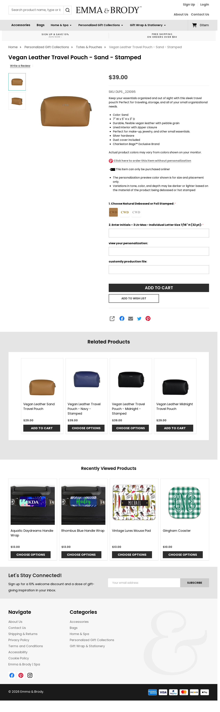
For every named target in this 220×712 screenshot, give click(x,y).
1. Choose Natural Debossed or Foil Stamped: (143, 204)
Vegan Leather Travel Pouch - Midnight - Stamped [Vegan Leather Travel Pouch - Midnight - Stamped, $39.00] (128, 409)
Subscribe (194, 583)
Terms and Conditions (25, 646)
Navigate (19, 612)
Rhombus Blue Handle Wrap (83, 530)
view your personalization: (128, 243)
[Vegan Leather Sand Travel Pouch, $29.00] (42, 379)
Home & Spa (57, 25)
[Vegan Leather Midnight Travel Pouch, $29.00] (175, 379)
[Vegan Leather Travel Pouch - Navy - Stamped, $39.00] (86, 379)
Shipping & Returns (23, 634)
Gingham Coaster (177, 530)
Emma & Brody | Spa (24, 664)
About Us (181, 14)
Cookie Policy (18, 658)
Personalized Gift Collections (96, 25)
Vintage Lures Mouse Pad (131, 530)
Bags (38, 25)
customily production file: (128, 262)
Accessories (20, 25)
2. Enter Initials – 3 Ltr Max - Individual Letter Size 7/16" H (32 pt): (156, 225)
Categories (83, 612)
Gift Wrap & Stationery (143, 25)
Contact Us (200, 14)
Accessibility (17, 652)
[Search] (67, 10)
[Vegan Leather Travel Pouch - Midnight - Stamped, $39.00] (131, 379)
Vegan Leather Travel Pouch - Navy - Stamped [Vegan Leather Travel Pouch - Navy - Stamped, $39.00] (84, 409)
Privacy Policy (18, 640)
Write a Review (20, 66)
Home (13, 47)
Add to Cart (159, 288)
